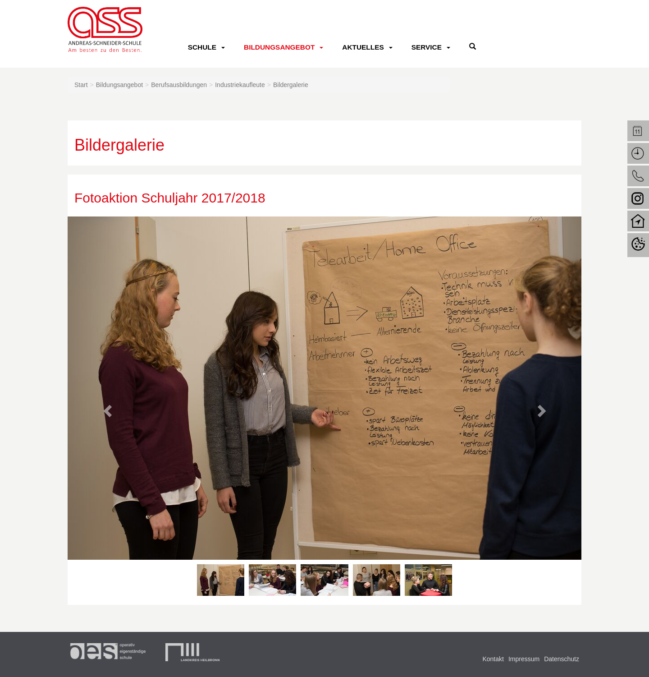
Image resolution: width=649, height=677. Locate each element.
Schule (202, 47)
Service (426, 47)
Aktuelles (363, 47)
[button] (106, 408)
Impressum (523, 659)
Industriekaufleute (240, 84)
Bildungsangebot (279, 47)
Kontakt (492, 659)
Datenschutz (561, 659)
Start (81, 84)
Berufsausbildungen (179, 84)
